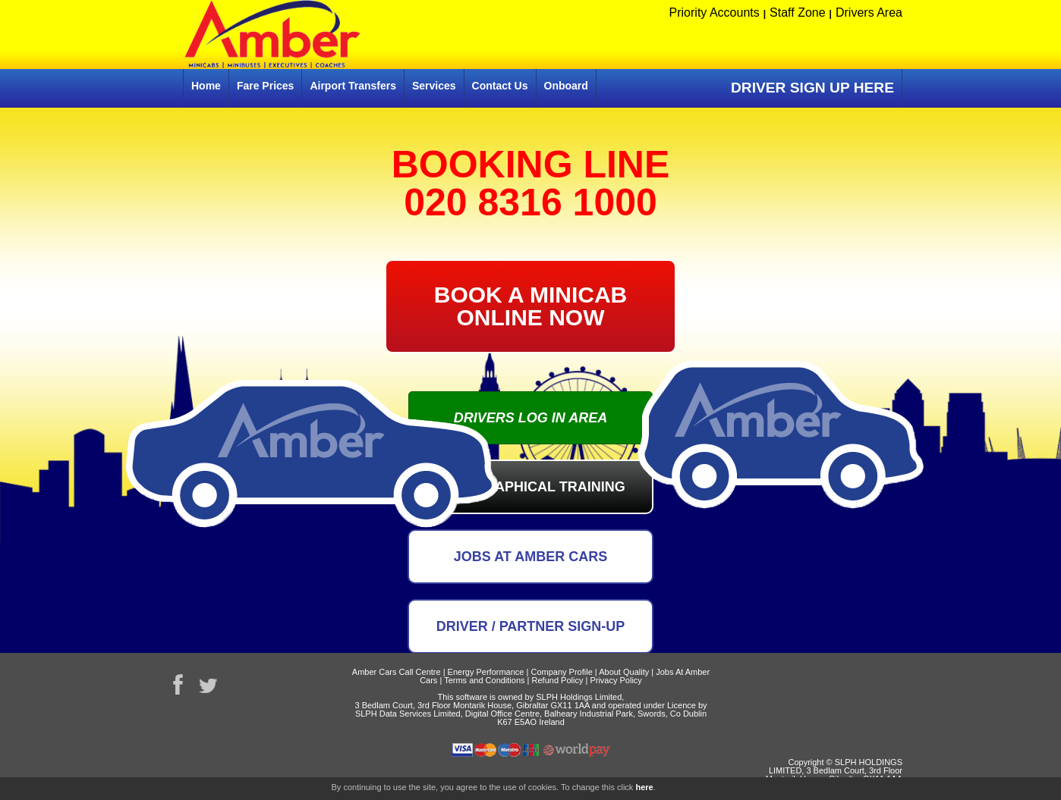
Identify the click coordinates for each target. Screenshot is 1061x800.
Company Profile (561, 671)
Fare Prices (265, 85)
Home (206, 85)
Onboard (566, 85)
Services (434, 85)
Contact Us (500, 85)
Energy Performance (486, 671)
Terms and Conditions (484, 680)
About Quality (624, 671)
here (644, 787)
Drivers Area (869, 12)
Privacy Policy (615, 680)
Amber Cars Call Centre (396, 671)
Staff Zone (798, 12)
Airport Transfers (353, 85)
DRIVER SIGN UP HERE (812, 87)
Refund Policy (558, 680)
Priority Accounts (714, 12)
